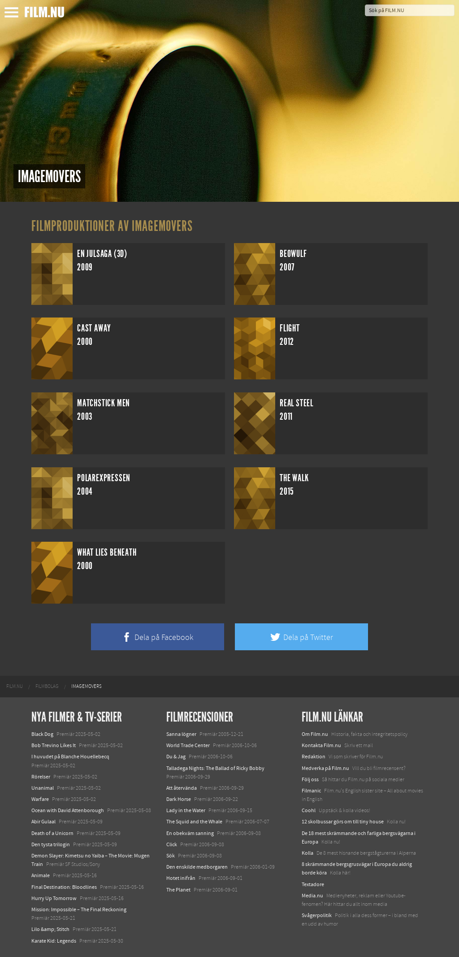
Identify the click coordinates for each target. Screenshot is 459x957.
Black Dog (42, 734)
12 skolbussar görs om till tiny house (343, 821)
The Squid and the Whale (194, 821)
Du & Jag (176, 756)
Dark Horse (178, 799)
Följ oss (310, 779)
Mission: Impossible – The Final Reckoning (78, 909)
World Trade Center (188, 745)
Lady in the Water (185, 810)
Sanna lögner (181, 734)
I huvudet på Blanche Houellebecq (70, 756)
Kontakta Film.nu (321, 745)
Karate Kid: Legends (53, 941)
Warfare (40, 799)
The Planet (178, 890)
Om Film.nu (315, 734)
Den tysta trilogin (50, 844)
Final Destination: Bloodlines (64, 887)
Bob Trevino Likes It (53, 745)
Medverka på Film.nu (325, 768)
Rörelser (40, 777)
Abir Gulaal (43, 821)
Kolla (307, 853)
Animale (40, 875)
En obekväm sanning (190, 833)
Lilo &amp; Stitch (50, 929)
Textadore (313, 884)
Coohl (309, 810)
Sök (170, 856)
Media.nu (312, 895)
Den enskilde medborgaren (197, 867)
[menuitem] (14, 687)
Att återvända (181, 788)
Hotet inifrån (180, 878)
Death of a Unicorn (52, 833)
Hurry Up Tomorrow (54, 898)
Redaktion (313, 756)
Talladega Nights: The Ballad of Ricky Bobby (215, 768)
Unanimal (42, 788)
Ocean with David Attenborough (67, 810)
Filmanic (311, 790)
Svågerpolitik (317, 915)
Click (171, 844)
